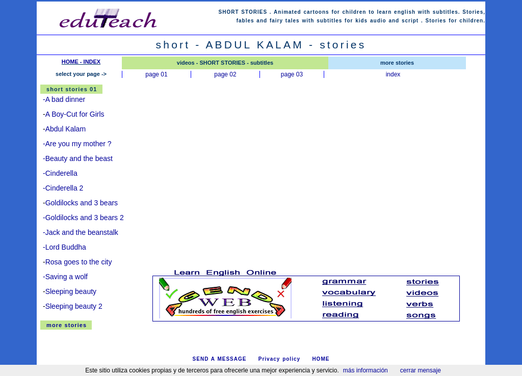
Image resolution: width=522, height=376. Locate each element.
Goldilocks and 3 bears (81, 203)
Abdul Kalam (65, 129)
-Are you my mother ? (77, 144)
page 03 (292, 74)
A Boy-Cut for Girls (75, 114)
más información (365, 370)
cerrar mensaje (420, 370)
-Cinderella (60, 173)
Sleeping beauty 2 (73, 306)
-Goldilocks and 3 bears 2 (83, 217)
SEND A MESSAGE (220, 359)
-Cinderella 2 (63, 188)
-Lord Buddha (64, 247)
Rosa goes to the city (78, 262)
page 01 (156, 74)
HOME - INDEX (81, 62)
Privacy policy (279, 359)
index (393, 74)
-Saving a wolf (65, 277)
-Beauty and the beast (78, 158)
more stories (66, 325)
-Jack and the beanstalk (80, 232)
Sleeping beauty (70, 291)
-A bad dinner (64, 99)
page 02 (225, 74)
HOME (320, 359)
